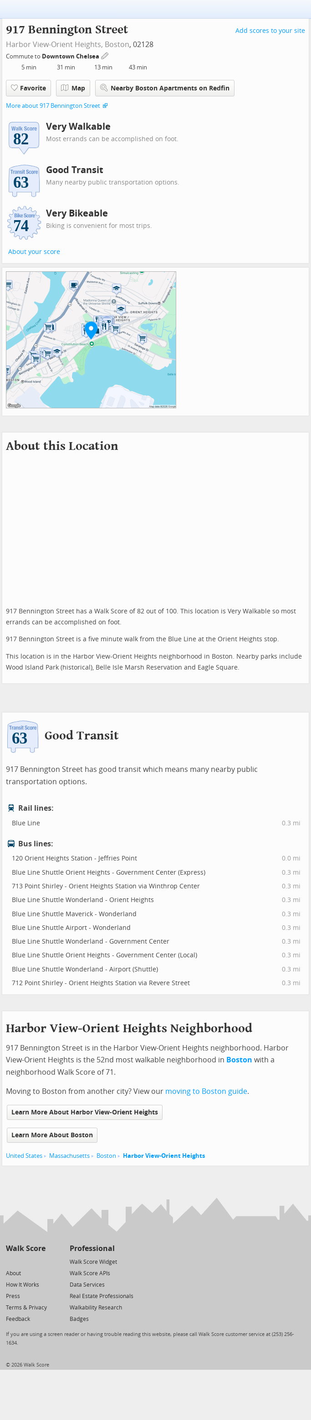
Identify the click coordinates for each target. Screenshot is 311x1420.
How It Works (22, 1285)
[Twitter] (11, 1261)
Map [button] (73, 88)
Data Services (87, 1285)
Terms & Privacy (26, 1307)
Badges (79, 1319)
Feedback (18, 1319)
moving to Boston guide (206, 1091)
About (13, 1273)
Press (13, 1296)
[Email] (39, 1261)
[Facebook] (25, 1261)
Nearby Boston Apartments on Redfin (164, 88)
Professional (92, 1248)
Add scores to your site (270, 31)
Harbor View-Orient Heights (164, 1155)
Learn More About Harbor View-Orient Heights (84, 1112)
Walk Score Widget (93, 1262)
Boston (117, 44)
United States (24, 1155)
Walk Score (26, 1248)
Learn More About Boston (52, 1135)
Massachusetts (69, 1155)
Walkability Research (96, 1307)
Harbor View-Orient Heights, (54, 44)
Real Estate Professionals (101, 1296)
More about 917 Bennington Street (53, 105)
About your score (34, 252)
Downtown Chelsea (71, 56)
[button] (91, 330)
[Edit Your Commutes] (105, 55)
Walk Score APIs (90, 1273)
